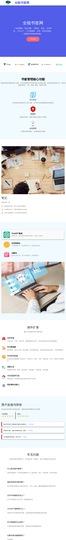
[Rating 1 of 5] (3, 416)
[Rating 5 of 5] (12, 416)
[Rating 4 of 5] (10, 416)
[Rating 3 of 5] (8, 416)
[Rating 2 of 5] (5, 416)
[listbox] (33, 244)
